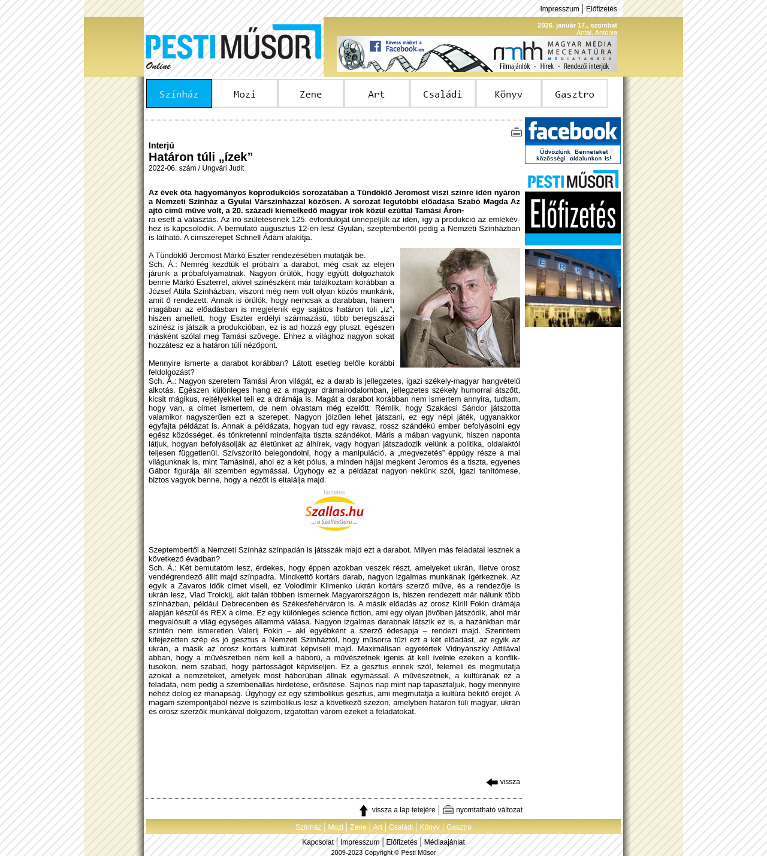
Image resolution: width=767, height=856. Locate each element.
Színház (308, 827)
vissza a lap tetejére (396, 810)
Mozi (335, 827)
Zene (358, 827)
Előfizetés (601, 9)
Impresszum (559, 9)
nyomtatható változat (482, 810)
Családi (401, 827)
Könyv (429, 827)
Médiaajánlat (444, 842)
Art (377, 827)
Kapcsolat (318, 842)
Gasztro (459, 827)
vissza (503, 782)
